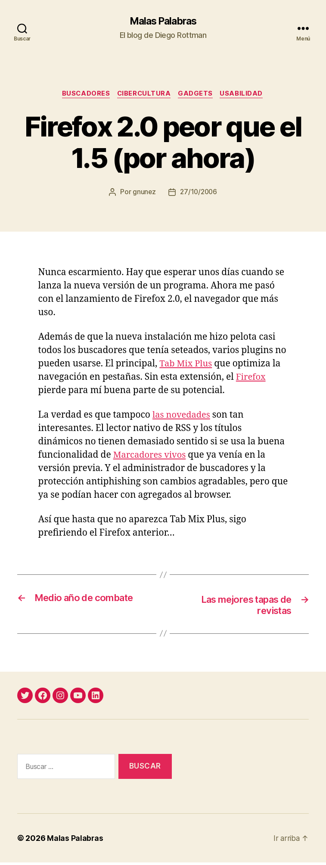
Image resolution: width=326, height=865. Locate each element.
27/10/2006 (199, 193)
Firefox (251, 378)
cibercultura (144, 95)
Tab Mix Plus (186, 365)
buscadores (84, 95)
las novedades (182, 416)
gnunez (143, 193)
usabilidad (245, 95)
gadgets (197, 95)
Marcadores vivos (151, 456)
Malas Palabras (163, 21)
